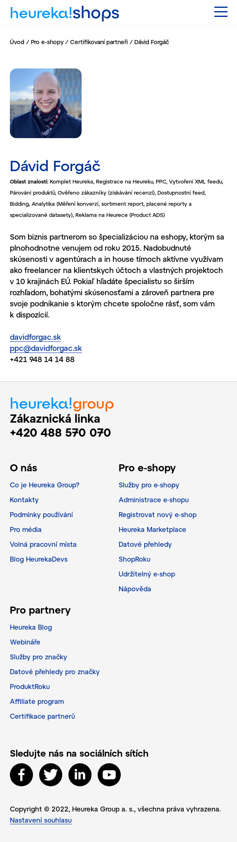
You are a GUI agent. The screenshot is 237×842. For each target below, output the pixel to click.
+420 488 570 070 (60, 432)
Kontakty (24, 499)
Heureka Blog (31, 627)
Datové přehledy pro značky (55, 671)
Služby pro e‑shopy (149, 485)
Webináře (25, 642)
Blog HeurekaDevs (39, 559)
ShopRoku (134, 559)
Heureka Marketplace (152, 529)
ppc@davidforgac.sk (46, 348)
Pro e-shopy (47, 41)
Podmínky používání (41, 514)
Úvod (17, 41)
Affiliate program (37, 701)
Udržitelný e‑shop (147, 574)
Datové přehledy (145, 544)
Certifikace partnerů (42, 716)
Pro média (26, 529)
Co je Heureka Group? (45, 485)
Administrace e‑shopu (154, 499)
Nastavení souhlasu (41, 820)
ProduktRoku (30, 686)
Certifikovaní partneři (99, 41)
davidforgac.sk (35, 336)
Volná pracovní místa (43, 544)
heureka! (65, 9)
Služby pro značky (38, 657)
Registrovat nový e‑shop (158, 514)
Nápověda (135, 589)
